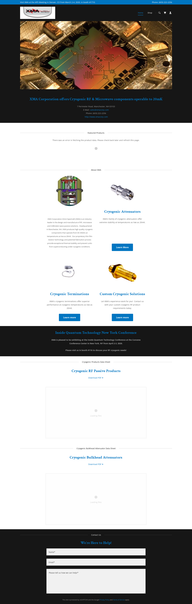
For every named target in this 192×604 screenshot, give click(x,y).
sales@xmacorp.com (99, 110)
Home (140, 12)
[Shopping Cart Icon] (165, 12)
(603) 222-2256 (165, 2)
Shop (150, 12)
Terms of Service (119, 600)
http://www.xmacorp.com (96, 116)
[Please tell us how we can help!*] (96, 581)
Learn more (69, 317)
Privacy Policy (104, 600)
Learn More (122, 247)
